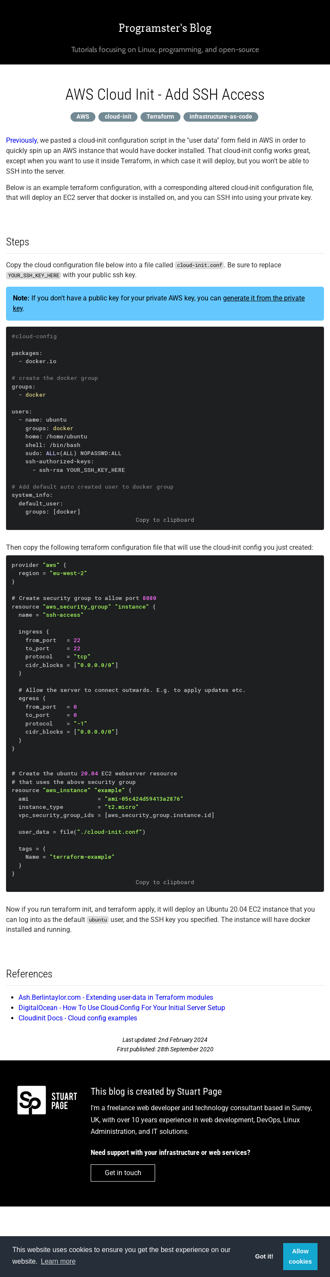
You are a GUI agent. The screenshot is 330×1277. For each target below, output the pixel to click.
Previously (21, 140)
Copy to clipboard (165, 520)
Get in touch (123, 1173)
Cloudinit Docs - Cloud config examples (77, 1018)
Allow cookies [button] (300, 1256)
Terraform (160, 116)
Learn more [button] (58, 1261)
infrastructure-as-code (220, 116)
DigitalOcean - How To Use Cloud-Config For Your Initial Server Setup (121, 1008)
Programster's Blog (165, 28)
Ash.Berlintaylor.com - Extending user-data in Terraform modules (115, 997)
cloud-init (118, 116)
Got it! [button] (264, 1256)
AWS (82, 116)
